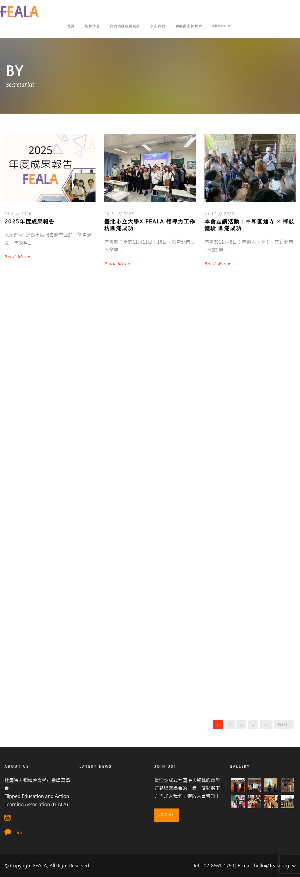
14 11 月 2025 (219, 213)
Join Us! (167, 814)
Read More (17, 256)
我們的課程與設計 (125, 26)
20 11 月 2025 (119, 213)
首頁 (71, 26)
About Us (222, 26)
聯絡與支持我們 (188, 26)
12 (266, 724)
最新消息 (92, 26)
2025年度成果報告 (29, 221)
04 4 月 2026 (18, 213)
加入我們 (158, 26)
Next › (284, 724)
